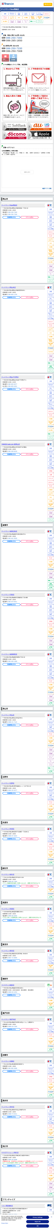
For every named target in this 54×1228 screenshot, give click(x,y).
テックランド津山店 (7, 715)
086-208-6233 (12, 451)
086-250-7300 (14, 38)
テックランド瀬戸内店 (8, 1019)
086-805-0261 (12, 386)
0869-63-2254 (12, 992)
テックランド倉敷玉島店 (9, 531)
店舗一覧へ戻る (47, 4)
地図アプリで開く (47, 188)
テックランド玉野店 (7, 783)
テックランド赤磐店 (7, 1061)
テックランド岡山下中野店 (10, 377)
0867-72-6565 (12, 957)
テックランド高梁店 (7, 909)
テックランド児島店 (7, 594)
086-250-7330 (14, 48)
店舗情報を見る (11, 217)
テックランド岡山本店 (8, 287)
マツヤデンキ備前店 (7, 985)
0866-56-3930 (12, 916)
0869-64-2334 (12, 1214)
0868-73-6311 (12, 1114)
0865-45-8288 (12, 1159)
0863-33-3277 (12, 790)
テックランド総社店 (7, 874)
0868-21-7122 (12, 722)
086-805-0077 (12, 384)
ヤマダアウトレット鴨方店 (10, 1152)
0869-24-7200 (12, 1026)
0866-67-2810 (12, 836)
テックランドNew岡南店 (9, 205)
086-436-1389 (12, 661)
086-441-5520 (12, 538)
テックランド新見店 (7, 950)
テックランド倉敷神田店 (9, 654)
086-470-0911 (12, 601)
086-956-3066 (12, 1068)
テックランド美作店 (7, 1107)
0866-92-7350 (12, 881)
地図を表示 (27, 172)
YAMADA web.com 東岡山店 (10, 444)
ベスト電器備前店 (7, 1205)
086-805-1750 (12, 294)
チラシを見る (29, 217)
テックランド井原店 (7, 829)
